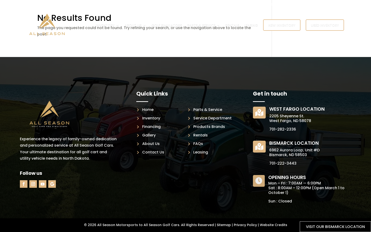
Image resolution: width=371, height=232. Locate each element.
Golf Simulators (166, 25)
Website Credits (273, 225)
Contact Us (153, 152)
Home (148, 109)
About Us (132, 25)
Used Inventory (325, 25)
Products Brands (209, 126)
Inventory (105, 25)
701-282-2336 (282, 129)
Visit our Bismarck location (335, 226)
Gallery (149, 135)
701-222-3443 (282, 163)
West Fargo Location (297, 109)
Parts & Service (201, 25)
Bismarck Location (294, 143)
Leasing (251, 25)
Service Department (212, 118)
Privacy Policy (245, 225)
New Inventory (281, 25)
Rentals (232, 25)
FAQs (198, 143)
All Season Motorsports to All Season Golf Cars (138, 225)
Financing (151, 126)
